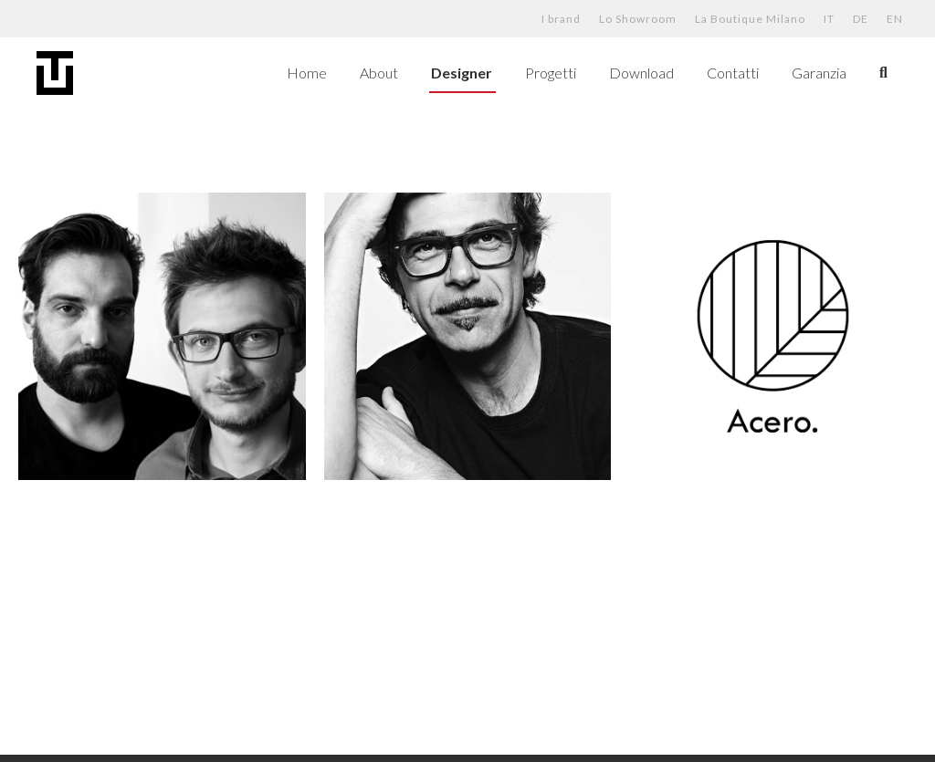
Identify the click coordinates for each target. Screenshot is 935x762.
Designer (461, 72)
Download (641, 72)
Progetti (550, 72)
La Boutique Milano (750, 19)
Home (307, 72)
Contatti (733, 72)
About (379, 72)
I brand (561, 19)
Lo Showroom (638, 19)
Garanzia (819, 72)
